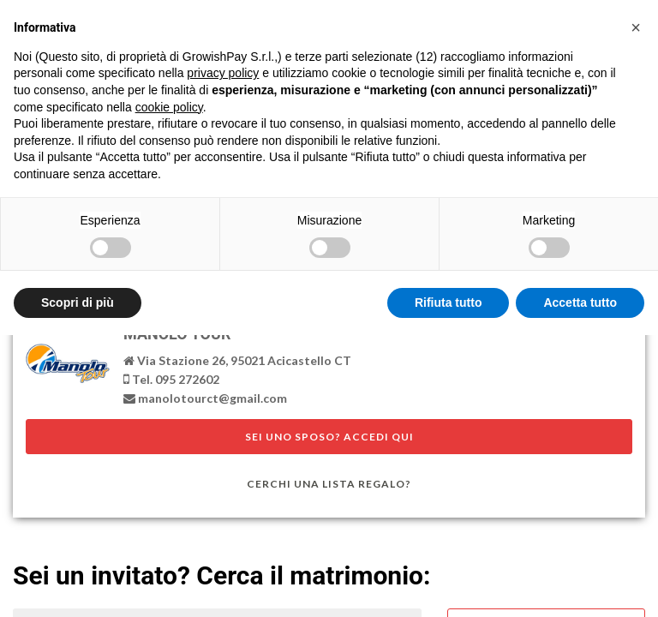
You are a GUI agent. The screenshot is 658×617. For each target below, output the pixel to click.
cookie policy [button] (169, 107)
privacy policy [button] (223, 73)
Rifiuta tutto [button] (448, 302)
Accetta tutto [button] (580, 302)
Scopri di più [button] (77, 302)
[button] (635, 27)
